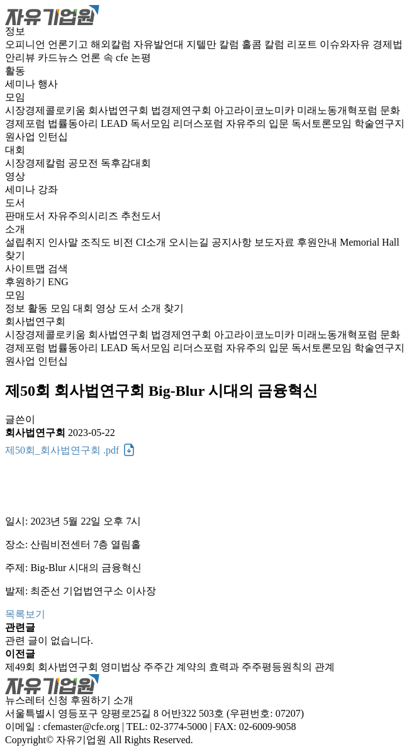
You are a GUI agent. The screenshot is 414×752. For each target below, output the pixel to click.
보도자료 (275, 242)
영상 (15, 176)
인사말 (64, 242)
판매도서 (26, 215)
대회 (15, 149)
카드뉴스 (59, 57)
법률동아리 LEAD (89, 123)
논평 (141, 57)
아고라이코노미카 (255, 110)
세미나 (21, 84)
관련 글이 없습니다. (49, 640)
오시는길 (190, 242)
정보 (15, 31)
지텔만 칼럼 (214, 44)
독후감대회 (126, 163)
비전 (124, 242)
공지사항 (232, 242)
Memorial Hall (370, 242)
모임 (15, 97)
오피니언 (26, 44)
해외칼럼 (112, 44)
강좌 (48, 189)
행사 (48, 84)
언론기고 (69, 44)
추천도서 (141, 215)
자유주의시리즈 (84, 215)
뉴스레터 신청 (36, 700)
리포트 (303, 44)
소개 (15, 229)
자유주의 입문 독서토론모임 (290, 123)
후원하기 (25, 281)
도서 (15, 202)
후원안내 (318, 242)
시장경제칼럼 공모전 (53, 163)
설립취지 (26, 242)
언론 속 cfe (106, 57)
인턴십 (53, 136)
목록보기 (25, 614)
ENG (58, 281)
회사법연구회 (119, 110)
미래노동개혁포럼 (338, 110)
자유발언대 (159, 44)
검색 (58, 268)
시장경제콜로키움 (46, 110)
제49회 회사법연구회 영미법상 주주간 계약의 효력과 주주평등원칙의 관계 (170, 667)
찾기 (15, 255)
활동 (15, 70)
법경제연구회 (182, 110)
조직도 (97, 242)
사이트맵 (26, 268)
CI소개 (152, 242)
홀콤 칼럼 (264, 44)
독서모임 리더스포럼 (178, 123)
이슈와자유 (346, 44)
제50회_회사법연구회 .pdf (62, 450)
